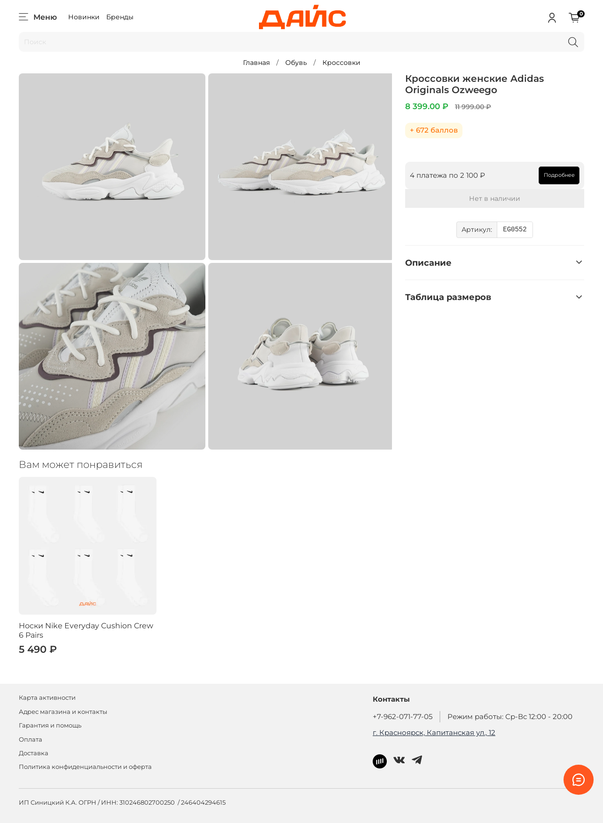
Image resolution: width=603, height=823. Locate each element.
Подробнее (559, 175)
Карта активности (47, 697)
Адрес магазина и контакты (63, 711)
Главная (256, 62)
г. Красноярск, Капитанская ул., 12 (434, 732)
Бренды (119, 17)
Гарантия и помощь (50, 725)
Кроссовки (341, 62)
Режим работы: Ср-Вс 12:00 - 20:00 (509, 716)
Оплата (30, 739)
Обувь (296, 62)
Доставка (33, 753)
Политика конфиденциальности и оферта (85, 766)
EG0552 (514, 229)
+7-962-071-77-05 (402, 716)
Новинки (84, 17)
